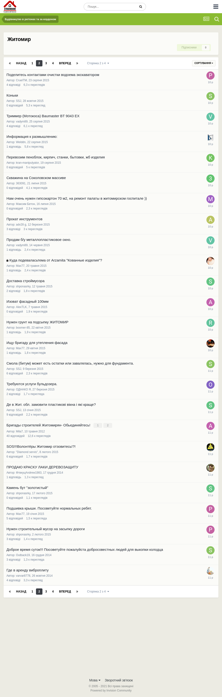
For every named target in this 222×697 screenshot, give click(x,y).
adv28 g (21, 224)
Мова (94, 680)
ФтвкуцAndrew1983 (29, 472)
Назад (21, 63)
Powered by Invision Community (110, 690)
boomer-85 (23, 327)
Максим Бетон (25, 204)
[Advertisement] (111, 639)
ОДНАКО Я (23, 389)
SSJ (18, 101)
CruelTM (21, 80)
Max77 (20, 265)
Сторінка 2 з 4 (98, 63)
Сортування (203, 63)
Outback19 (23, 554)
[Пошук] (109, 6)
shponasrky (23, 286)
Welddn (21, 142)
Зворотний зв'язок (119, 680)
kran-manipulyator (27, 162)
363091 (21, 183)
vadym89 (22, 121)
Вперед (65, 63)
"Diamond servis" (27, 451)
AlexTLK (21, 307)
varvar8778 (23, 575)
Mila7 (19, 431)
